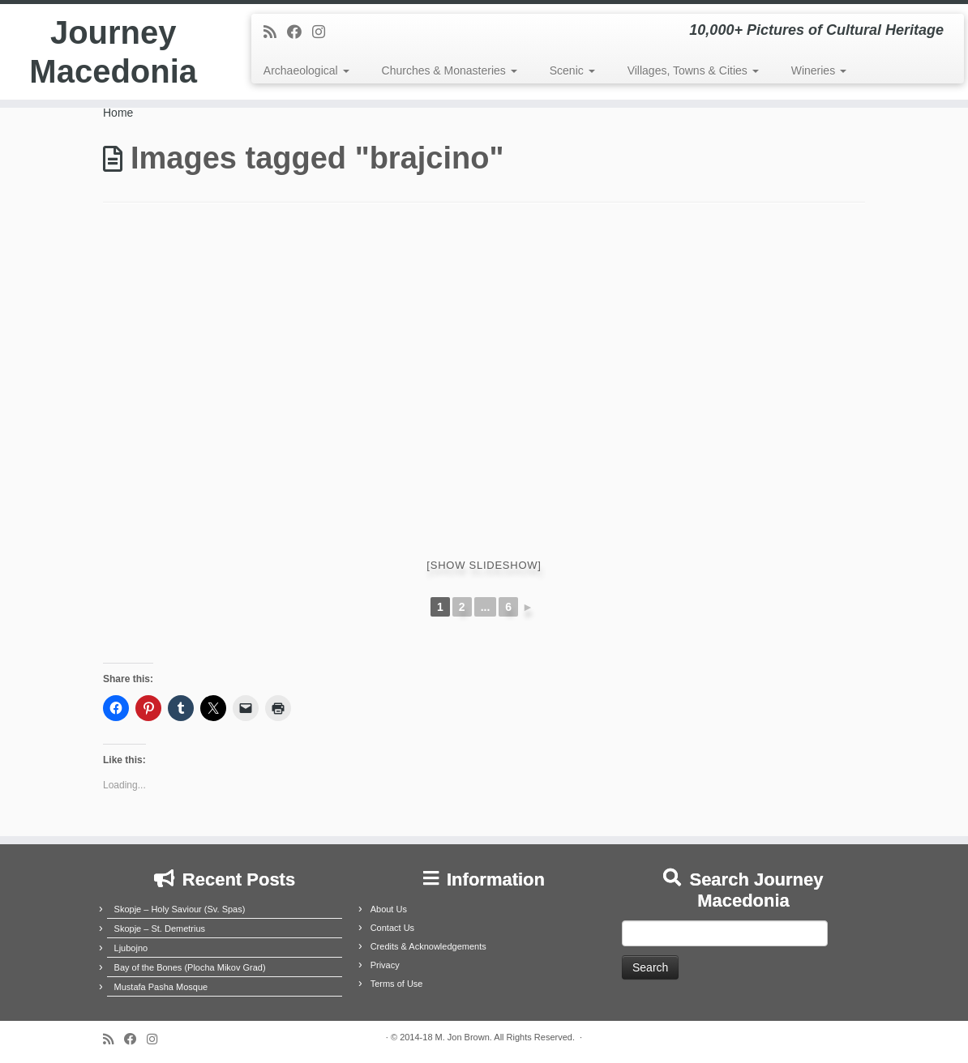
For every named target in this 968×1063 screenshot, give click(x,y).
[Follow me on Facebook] (299, 32)
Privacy (385, 965)
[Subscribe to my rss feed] (275, 32)
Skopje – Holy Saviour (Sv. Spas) (180, 909)
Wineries (818, 70)
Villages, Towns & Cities (693, 70)
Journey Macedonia (113, 52)
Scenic (572, 70)
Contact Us (392, 928)
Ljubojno (131, 948)
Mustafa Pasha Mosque (161, 987)
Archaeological (306, 70)
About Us (388, 909)
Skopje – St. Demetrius (160, 928)
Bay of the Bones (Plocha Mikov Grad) (190, 967)
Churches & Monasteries (449, 70)
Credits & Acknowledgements (428, 946)
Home (118, 112)
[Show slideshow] (483, 565)
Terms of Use (396, 983)
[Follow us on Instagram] (324, 32)
